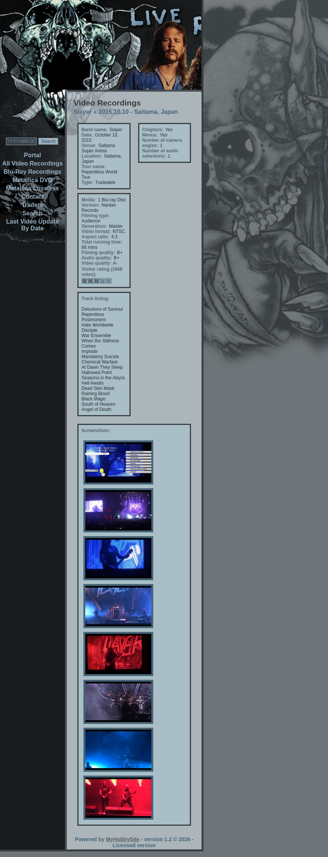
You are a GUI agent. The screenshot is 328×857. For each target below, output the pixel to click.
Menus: (150, 135)
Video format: (96, 231)
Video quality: (96, 263)
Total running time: (102, 242)
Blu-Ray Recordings (33, 172)
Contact (32, 196)
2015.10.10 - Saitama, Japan (138, 112)
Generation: (94, 226)
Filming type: (96, 215)
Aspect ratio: (95, 236)
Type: (87, 182)
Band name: (95, 129)
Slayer (83, 112)
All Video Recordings (32, 163)
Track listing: (95, 298)
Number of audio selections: (160, 153)
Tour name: (94, 166)
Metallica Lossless (32, 188)
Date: (87, 135)
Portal (32, 155)
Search (32, 213)
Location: (92, 156)
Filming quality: (98, 252)
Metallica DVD (32, 180)
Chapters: (152, 129)
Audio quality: (97, 258)
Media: (89, 199)
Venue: (89, 145)
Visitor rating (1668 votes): (102, 272)
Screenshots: (96, 430)
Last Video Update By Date (32, 224)
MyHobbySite (123, 839)
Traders (32, 205)
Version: (90, 205)
